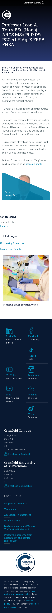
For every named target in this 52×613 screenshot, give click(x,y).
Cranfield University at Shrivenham (19, 464)
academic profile (34, 164)
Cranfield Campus (17, 430)
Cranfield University (32, 3)
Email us (5, 226)
